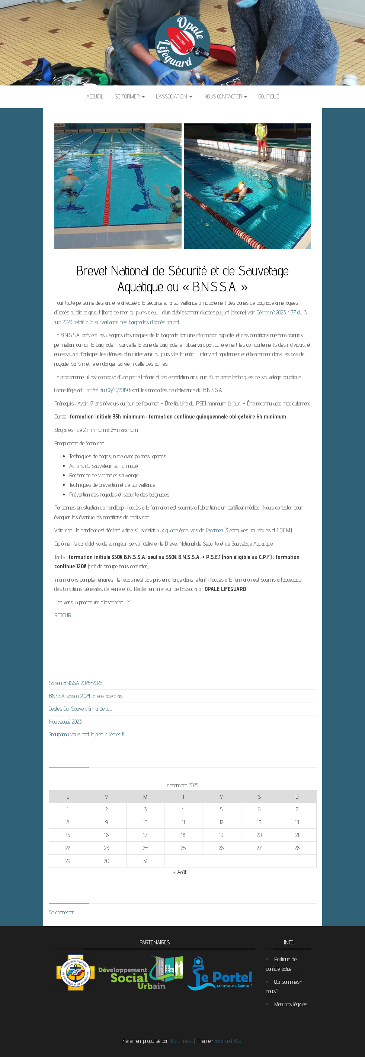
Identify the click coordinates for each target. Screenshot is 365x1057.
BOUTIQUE (268, 96)
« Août (179, 872)
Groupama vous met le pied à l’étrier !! (86, 734)
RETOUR (62, 615)
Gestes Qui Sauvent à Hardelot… (80, 708)
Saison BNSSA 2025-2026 (75, 682)
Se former (130, 96)
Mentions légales (290, 1004)
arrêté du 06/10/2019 (107, 390)
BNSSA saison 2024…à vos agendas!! (87, 695)
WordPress (181, 1040)
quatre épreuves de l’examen (194, 530)
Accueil (94, 96)
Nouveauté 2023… (66, 721)
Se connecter (61, 912)
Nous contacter (225, 96)
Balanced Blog (228, 1040)
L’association (174, 96)
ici (129, 602)
